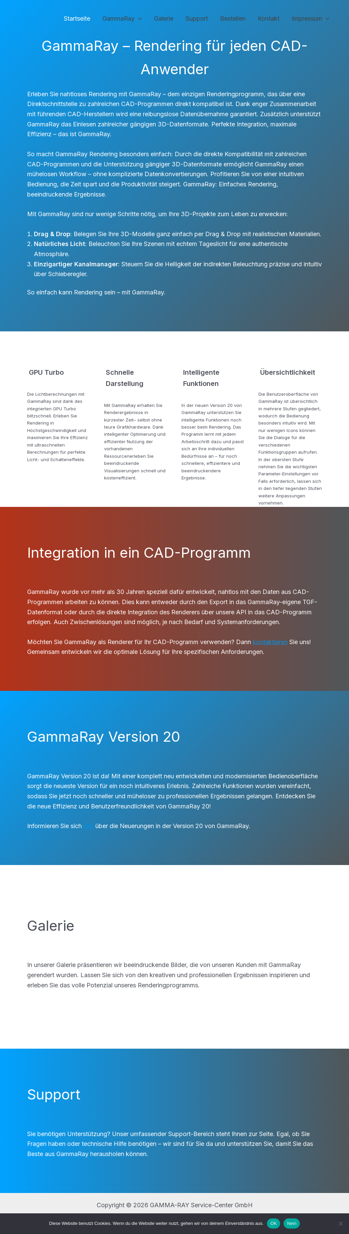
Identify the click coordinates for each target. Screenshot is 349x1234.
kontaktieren (270, 641)
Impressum (310, 19)
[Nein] (340, 1223)
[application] (138, 19)
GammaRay (122, 19)
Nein (291, 1223)
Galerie (163, 18)
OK (273, 1223)
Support (197, 18)
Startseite (77, 18)
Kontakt (268, 18)
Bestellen (233, 18)
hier (89, 825)
